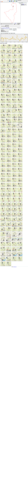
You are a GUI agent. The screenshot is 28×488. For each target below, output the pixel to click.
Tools (9, 33)
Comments (12, 33)
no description (25, 4)
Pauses (14, 33)
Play (15, 23)
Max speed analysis (6, 33)
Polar (3, 33)
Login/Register (19, 0)
